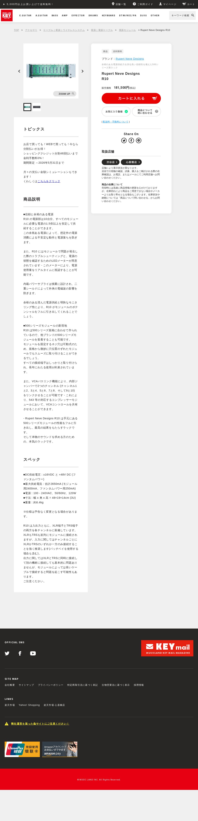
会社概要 (10, 685)
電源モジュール (127, 30)
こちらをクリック (49, 181)
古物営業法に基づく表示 (116, 685)
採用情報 (139, 685)
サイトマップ (26, 685)
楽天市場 (10, 705)
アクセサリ (31, 30)
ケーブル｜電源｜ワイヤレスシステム (64, 30)
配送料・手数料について (115, 122)
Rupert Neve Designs (130, 58)
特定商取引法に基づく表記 (82, 685)
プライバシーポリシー (50, 685)
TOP (16, 30)
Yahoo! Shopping (29, 705)
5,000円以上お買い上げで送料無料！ (30, 4)
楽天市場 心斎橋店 (54, 705)
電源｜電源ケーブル (102, 30)
